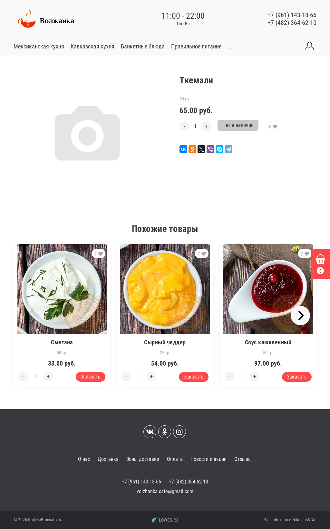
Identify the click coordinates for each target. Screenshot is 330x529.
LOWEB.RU (165, 520)
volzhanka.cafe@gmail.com (165, 491)
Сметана (62, 342)
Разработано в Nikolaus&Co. (290, 519)
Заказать (91, 377)
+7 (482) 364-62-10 (291, 22)
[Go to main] (46, 18)
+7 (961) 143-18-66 (291, 15)
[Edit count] (195, 126)
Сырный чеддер (165, 342)
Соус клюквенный (268, 342)
